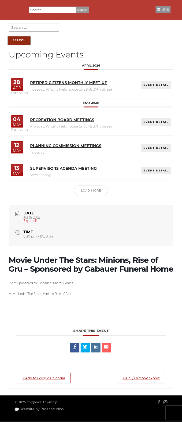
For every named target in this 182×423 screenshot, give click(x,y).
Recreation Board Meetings (60, 121)
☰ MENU (160, 10)
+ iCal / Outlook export (143, 376)
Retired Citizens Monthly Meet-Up (67, 87)
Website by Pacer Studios (42, 408)
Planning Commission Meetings (64, 144)
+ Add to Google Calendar (41, 376)
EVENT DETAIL (160, 88)
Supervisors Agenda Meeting (62, 166)
